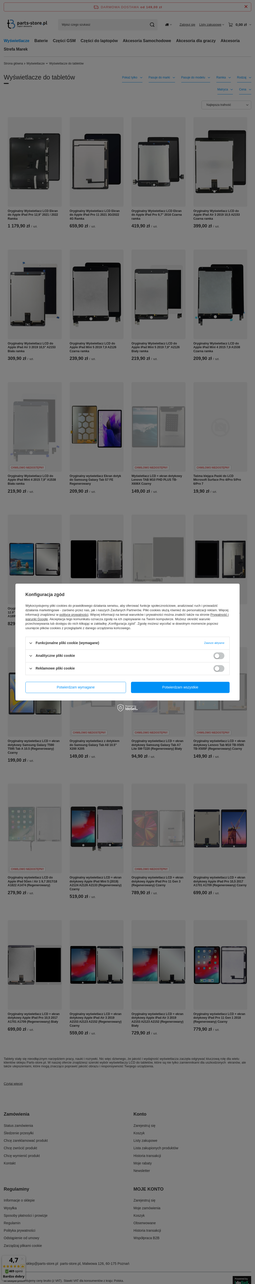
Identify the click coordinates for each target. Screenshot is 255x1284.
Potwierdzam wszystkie (180, 687)
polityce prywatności (74, 614)
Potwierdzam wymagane (76, 687)
